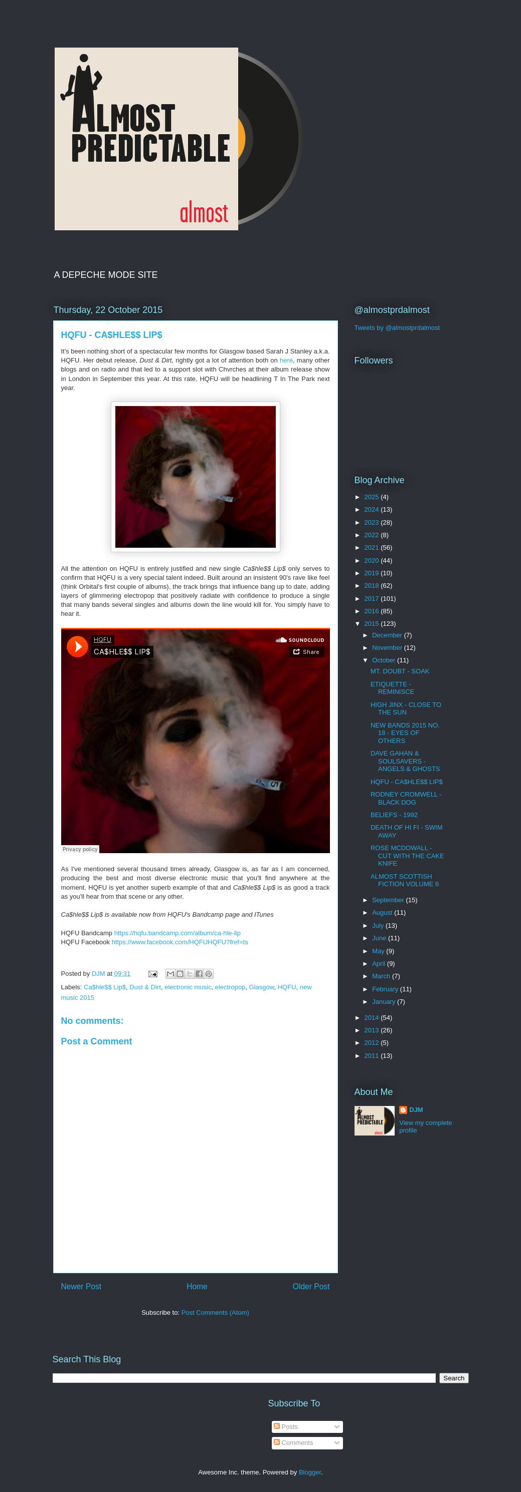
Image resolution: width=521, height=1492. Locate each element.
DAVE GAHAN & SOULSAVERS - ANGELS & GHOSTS (405, 761)
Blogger (310, 1472)
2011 (373, 1055)
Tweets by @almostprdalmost (397, 327)
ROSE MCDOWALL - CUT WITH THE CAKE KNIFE (407, 855)
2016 (373, 611)
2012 (373, 1042)
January (384, 1001)
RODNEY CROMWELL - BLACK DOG (406, 798)
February (386, 989)
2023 (373, 522)
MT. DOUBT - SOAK (400, 671)
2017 (373, 598)
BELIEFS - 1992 (394, 815)
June (380, 938)
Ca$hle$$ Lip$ (105, 987)
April (379, 963)
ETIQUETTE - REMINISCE (392, 688)
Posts (286, 1426)
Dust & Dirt (145, 987)
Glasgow (261, 987)
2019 (373, 573)
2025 (373, 497)
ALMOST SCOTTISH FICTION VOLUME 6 (405, 880)
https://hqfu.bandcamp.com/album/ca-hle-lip (177, 933)
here (286, 360)
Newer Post (81, 1286)
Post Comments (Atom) (215, 1312)
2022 (373, 535)
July (379, 925)
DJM (416, 1109)
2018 (373, 585)
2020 (373, 560)
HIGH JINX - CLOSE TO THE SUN (406, 708)
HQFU (287, 987)
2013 (373, 1030)
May (379, 951)
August (383, 912)
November (388, 647)
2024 (373, 509)
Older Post (311, 1286)
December (388, 635)
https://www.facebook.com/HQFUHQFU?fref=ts (180, 942)
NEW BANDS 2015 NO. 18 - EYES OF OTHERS (405, 732)
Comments (293, 1442)
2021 (373, 547)
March (382, 976)
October (384, 660)
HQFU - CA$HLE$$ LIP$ (407, 782)
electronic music (187, 987)
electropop (230, 987)
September (389, 900)
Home (197, 1286)
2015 (373, 623)
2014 (373, 1017)
